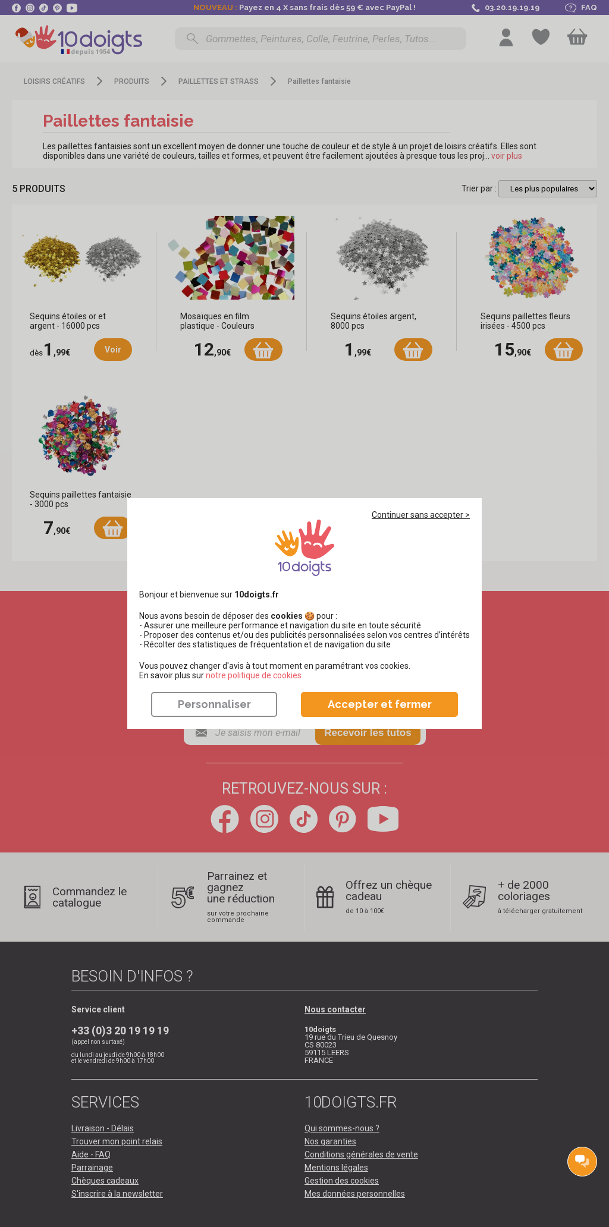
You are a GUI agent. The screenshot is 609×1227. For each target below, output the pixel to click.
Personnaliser (214, 704)
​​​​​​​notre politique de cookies (254, 675)
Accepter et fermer (380, 704)
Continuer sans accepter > (421, 515)
